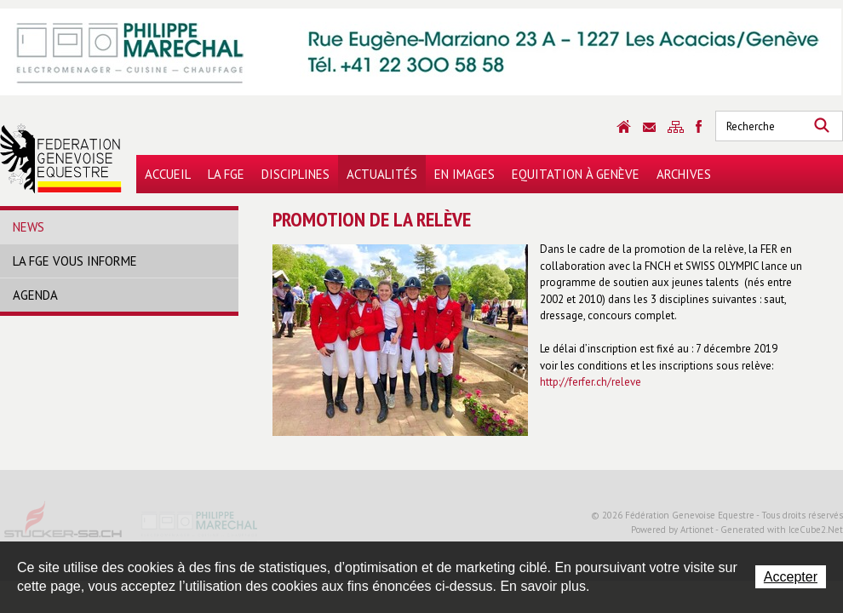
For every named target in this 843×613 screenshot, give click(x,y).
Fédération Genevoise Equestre (61, 158)
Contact (649, 127)
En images (464, 174)
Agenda (35, 295)
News (28, 227)
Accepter (790, 577)
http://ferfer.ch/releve (590, 382)
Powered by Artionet (672, 530)
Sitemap (676, 127)
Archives (684, 174)
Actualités (382, 174)
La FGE (226, 174)
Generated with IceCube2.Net (781, 530)
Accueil (168, 174)
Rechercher (821, 126)
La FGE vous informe (75, 261)
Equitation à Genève (575, 174)
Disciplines (295, 174)
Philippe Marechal (200, 525)
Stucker (64, 525)
